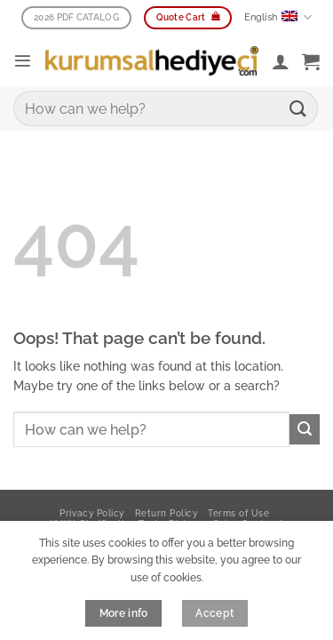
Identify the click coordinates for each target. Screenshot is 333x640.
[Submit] (298, 108)
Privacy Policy (91, 513)
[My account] (280, 61)
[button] (22, 61)
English (278, 17)
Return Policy (166, 513)
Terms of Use (238, 513)
